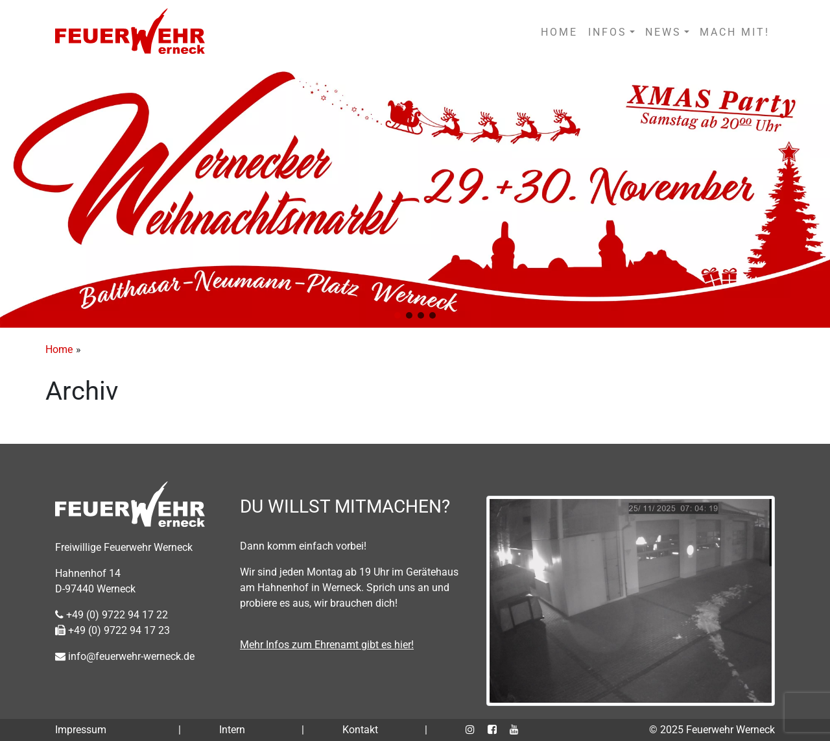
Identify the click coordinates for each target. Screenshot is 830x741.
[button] (397, 315)
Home (59, 349)
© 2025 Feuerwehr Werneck (712, 729)
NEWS (663, 32)
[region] (415, 196)
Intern (232, 729)
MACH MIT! (735, 32)
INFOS (607, 32)
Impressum (80, 729)
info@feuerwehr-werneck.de (125, 656)
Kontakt (360, 729)
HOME (559, 32)
